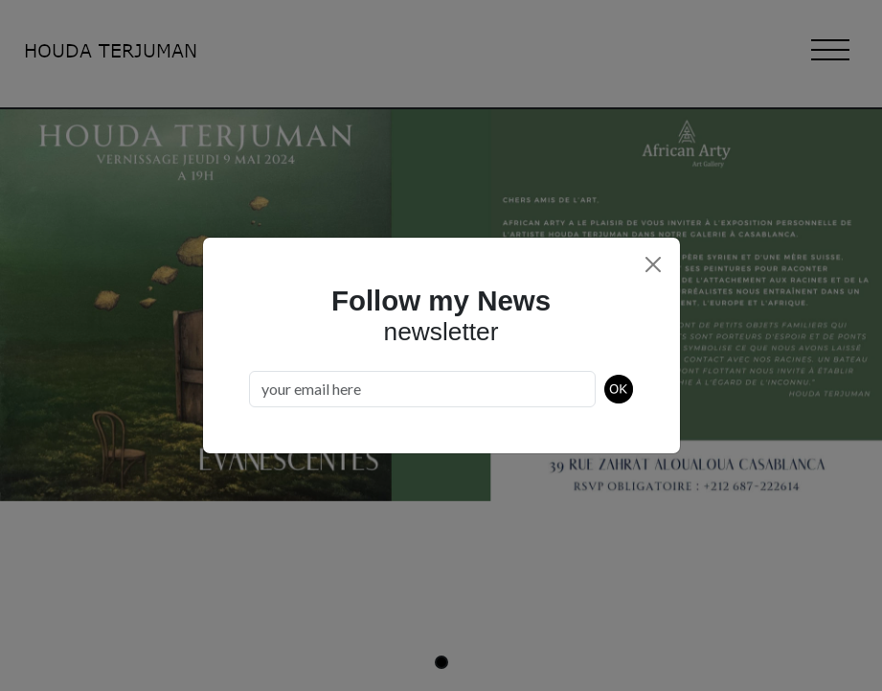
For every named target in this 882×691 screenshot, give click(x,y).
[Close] (653, 264)
